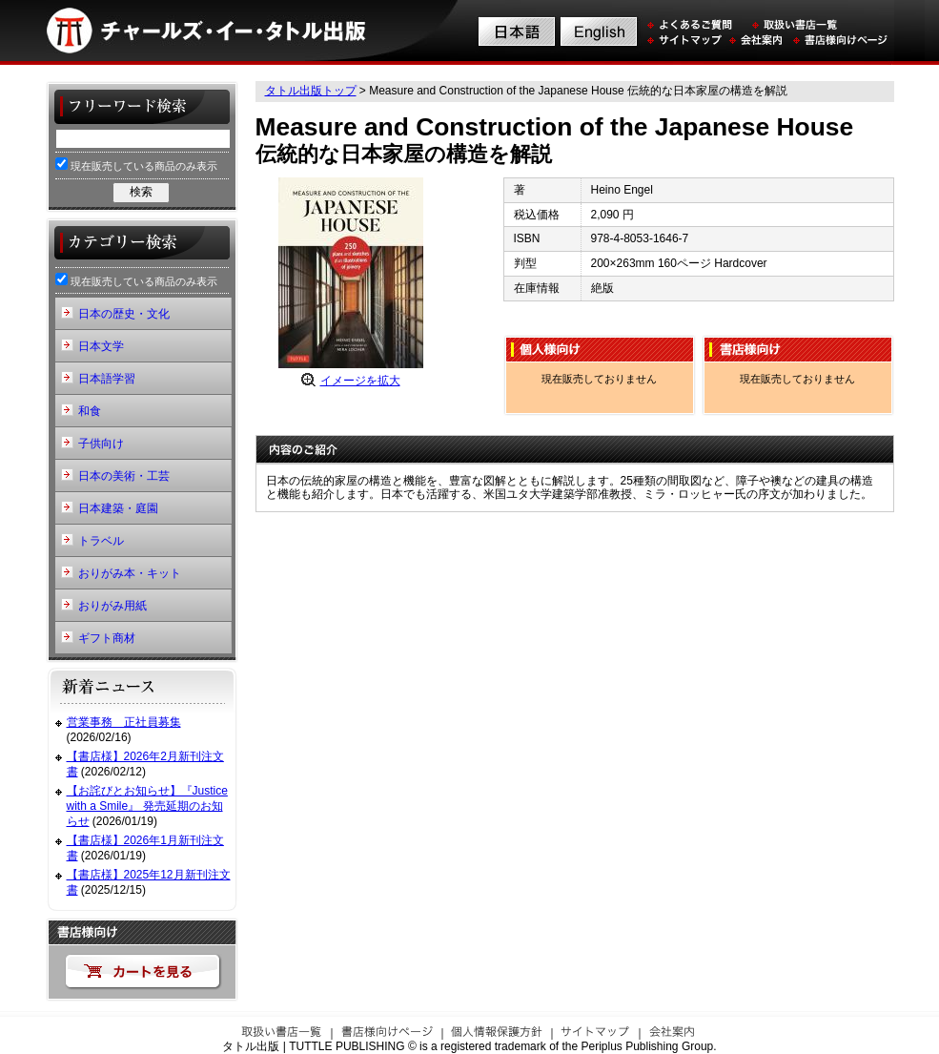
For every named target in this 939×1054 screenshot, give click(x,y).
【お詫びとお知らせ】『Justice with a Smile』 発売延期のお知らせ (147, 805)
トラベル (101, 541)
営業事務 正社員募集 (124, 722)
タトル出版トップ (311, 90)
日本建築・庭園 (118, 508)
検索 (141, 191)
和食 (89, 411)
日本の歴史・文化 (124, 313)
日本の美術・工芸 (124, 476)
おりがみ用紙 (112, 605)
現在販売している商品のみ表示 (136, 164)
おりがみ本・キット (129, 573)
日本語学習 (106, 378)
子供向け (101, 443)
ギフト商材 (106, 638)
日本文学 (101, 346)
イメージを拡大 (360, 380)
